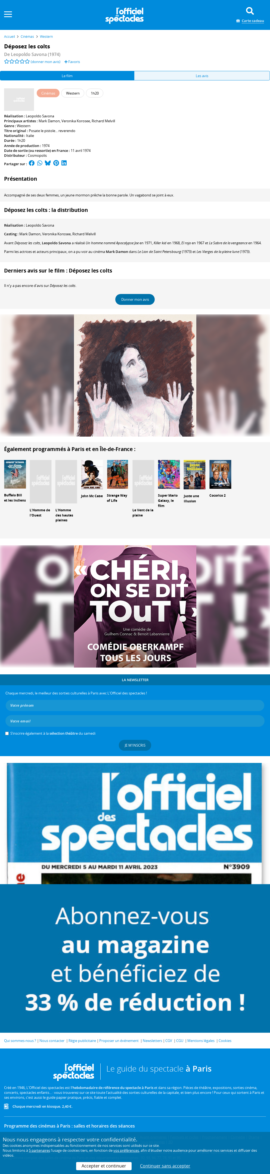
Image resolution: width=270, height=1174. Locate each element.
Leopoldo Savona (40, 116)
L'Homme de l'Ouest (40, 513)
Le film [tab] (67, 75)
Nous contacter (51, 1040)
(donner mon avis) (45, 61)
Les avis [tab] (202, 75)
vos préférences (126, 1150)
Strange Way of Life (117, 498)
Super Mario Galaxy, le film (168, 500)
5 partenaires (39, 1150)
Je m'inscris (135, 745)
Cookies (225, 1040)
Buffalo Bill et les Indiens (15, 498)
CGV (168, 1040)
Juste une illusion (191, 498)
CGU (179, 1040)
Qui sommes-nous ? (20, 1040)
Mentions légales (201, 1040)
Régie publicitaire (82, 1040)
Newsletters (152, 1040)
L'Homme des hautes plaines (64, 515)
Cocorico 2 (217, 495)
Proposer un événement (119, 1040)
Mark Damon (49, 120)
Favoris (72, 61)
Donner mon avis (135, 299)
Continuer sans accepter (165, 1166)
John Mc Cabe (92, 496)
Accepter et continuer (104, 1166)
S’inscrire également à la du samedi (52, 733)
